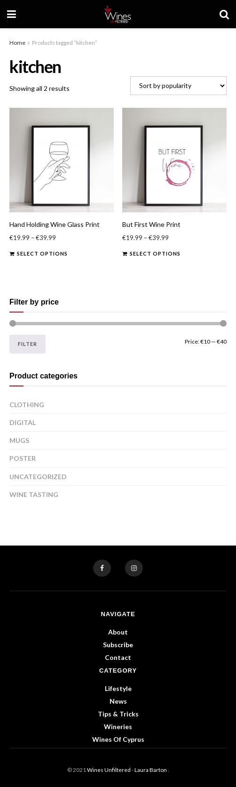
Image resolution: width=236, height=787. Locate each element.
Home (17, 42)
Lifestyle (118, 688)
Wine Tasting (33, 494)
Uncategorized (38, 477)
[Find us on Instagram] (134, 568)
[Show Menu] (11, 14)
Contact (118, 657)
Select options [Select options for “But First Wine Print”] (155, 253)
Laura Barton (151, 769)
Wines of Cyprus (118, 739)
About (118, 632)
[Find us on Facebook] (102, 568)
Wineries (118, 727)
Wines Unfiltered (109, 769)
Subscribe (118, 645)
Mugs (19, 440)
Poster (22, 458)
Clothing (26, 405)
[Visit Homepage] (117, 14)
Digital (22, 422)
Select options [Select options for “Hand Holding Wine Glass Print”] (42, 253)
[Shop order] (178, 85)
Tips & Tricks (118, 714)
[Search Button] (224, 14)
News (118, 701)
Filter (27, 344)
